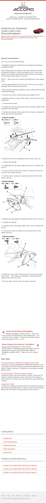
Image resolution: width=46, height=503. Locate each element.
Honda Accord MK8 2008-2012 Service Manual (20, 472)
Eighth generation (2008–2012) (10, 36)
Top (13, 496)
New (8, 496)
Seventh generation (27, 17)
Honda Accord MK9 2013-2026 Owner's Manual (20, 465)
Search (34, 496)
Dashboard (14, 37)
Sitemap (19, 496)
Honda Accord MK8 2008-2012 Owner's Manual (20, 469)
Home (3, 496)
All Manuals (8, 438)
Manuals (13, 17)
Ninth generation (32, 19)
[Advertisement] (23, 48)
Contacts (27, 496)
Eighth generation (14, 19)
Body (8, 37)
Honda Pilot (8, 452)
